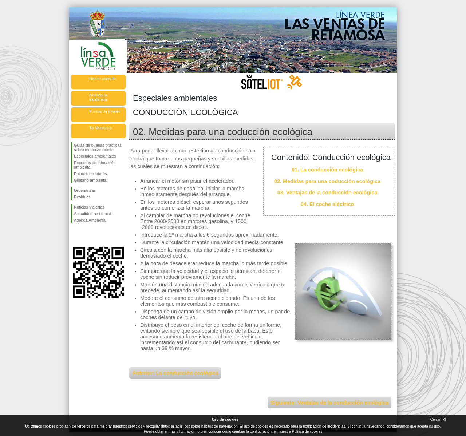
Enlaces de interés (90, 173)
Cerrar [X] (438, 419)
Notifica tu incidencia (98, 97)
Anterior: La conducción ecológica (175, 373)
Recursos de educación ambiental (95, 164)
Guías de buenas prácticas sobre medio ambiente (98, 147)
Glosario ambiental (90, 180)
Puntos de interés (105, 111)
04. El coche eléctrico (327, 204)
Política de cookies (307, 431)
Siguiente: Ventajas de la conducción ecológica (329, 402)
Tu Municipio (100, 128)
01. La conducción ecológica (327, 170)
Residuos (82, 197)
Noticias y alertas (89, 207)
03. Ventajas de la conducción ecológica (327, 192)
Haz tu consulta (103, 78)
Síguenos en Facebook (75, 235)
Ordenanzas (85, 190)
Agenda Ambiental (90, 220)
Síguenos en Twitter (87, 235)
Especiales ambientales (95, 156)
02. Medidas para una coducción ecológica (327, 181)
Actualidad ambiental (92, 213)
